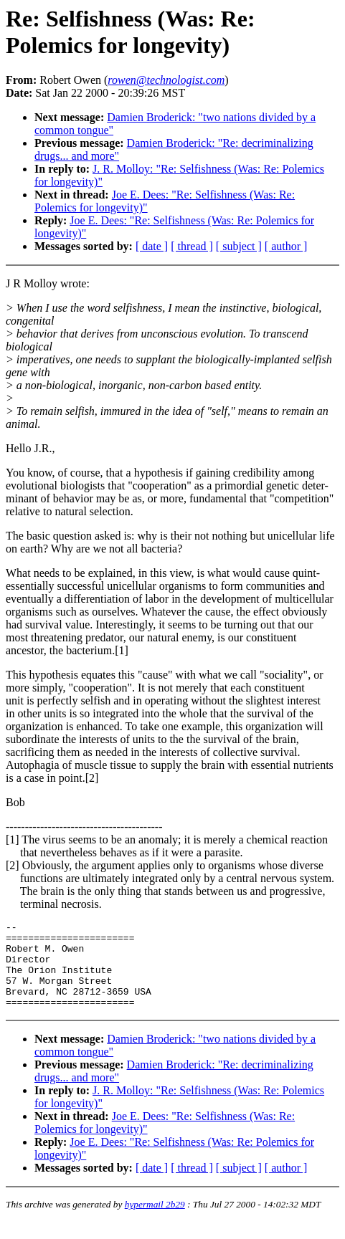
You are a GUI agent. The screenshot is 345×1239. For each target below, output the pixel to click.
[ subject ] (239, 246)
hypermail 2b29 (155, 1221)
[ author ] (286, 246)
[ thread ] (192, 246)
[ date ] (152, 246)
